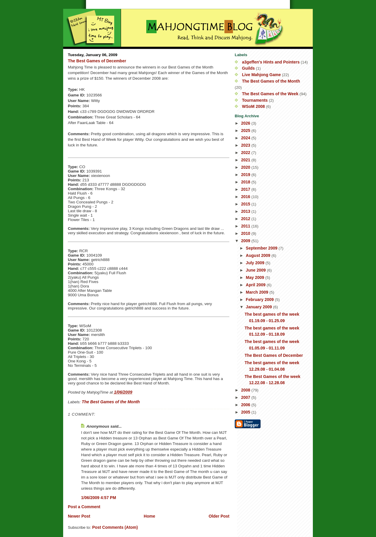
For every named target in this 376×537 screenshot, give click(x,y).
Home (149, 516)
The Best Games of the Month (111, 401)
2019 (246, 174)
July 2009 (256, 262)
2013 (246, 211)
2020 (246, 167)
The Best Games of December (97, 60)
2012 (246, 218)
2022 (246, 152)
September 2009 (262, 248)
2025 (246, 130)
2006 (246, 404)
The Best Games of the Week (270, 93)
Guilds (248, 68)
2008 (246, 390)
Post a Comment (84, 506)
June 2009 (256, 270)
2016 (246, 196)
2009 (246, 240)
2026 (246, 123)
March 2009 (257, 292)
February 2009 (260, 299)
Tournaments (255, 100)
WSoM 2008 (253, 106)
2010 (246, 233)
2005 (246, 412)
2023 (246, 145)
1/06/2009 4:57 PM (98, 497)
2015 (246, 204)
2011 (246, 226)
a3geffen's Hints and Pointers (271, 62)
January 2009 (259, 307)
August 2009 (258, 255)
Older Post (219, 516)
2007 (246, 397)
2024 (246, 137)
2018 (246, 182)
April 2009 (256, 284)
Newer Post (79, 516)
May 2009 (255, 277)
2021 (246, 160)
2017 (246, 189)
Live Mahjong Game (261, 74)
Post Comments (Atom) (115, 527)
